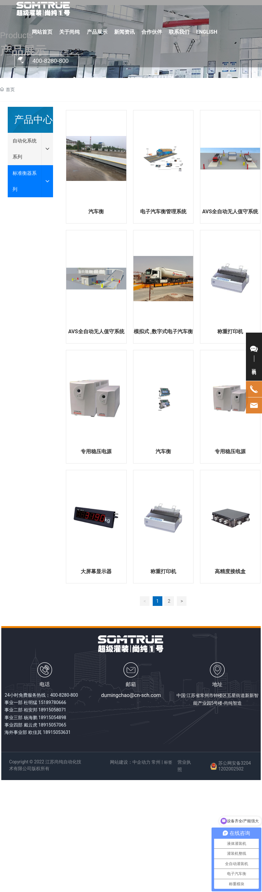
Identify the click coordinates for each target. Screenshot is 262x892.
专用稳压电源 (96, 451)
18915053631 (57, 732)
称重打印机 (230, 331)
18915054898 (52, 717)
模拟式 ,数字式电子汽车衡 (163, 331)
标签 (168, 762)
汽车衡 (96, 211)
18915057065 (52, 724)
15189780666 (52, 702)
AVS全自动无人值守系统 (230, 211)
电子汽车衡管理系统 (163, 211)
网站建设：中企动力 (130, 762)
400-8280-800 (64, 695)
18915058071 (52, 709)
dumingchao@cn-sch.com (131, 695)
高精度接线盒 (230, 571)
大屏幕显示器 (96, 571)
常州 (155, 762)
